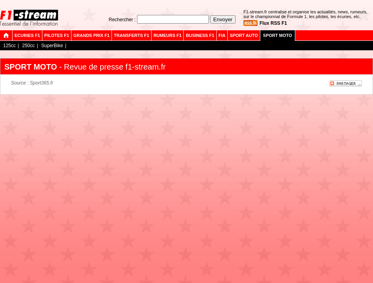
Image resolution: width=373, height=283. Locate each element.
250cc (28, 45)
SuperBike (52, 45)
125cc (9, 45)
